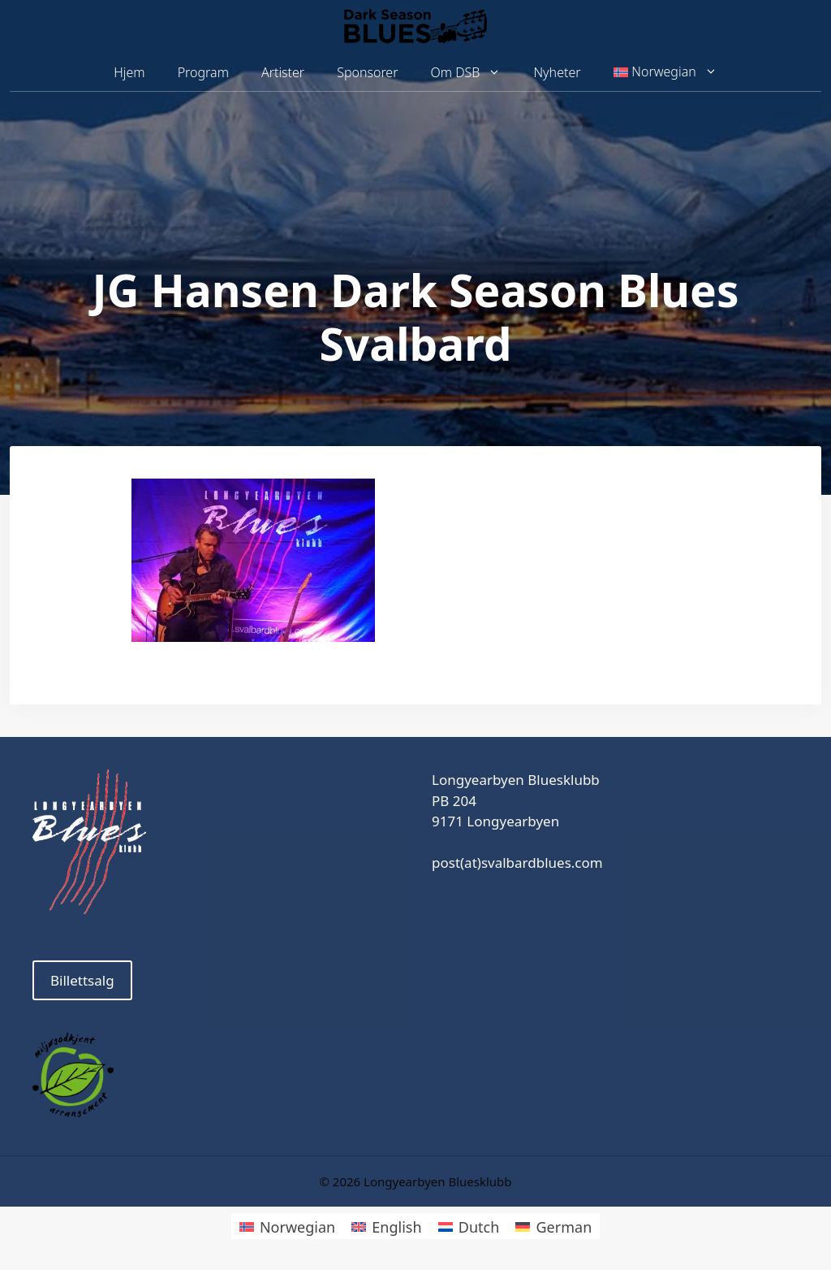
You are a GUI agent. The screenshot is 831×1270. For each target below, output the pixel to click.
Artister (282, 72)
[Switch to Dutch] (469, 1225)
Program (203, 72)
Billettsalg (82, 980)
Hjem (129, 72)
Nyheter (556, 72)
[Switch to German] (553, 1225)
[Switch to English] (386, 1225)
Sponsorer (367, 72)
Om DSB (474, 72)
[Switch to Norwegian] (287, 1225)
